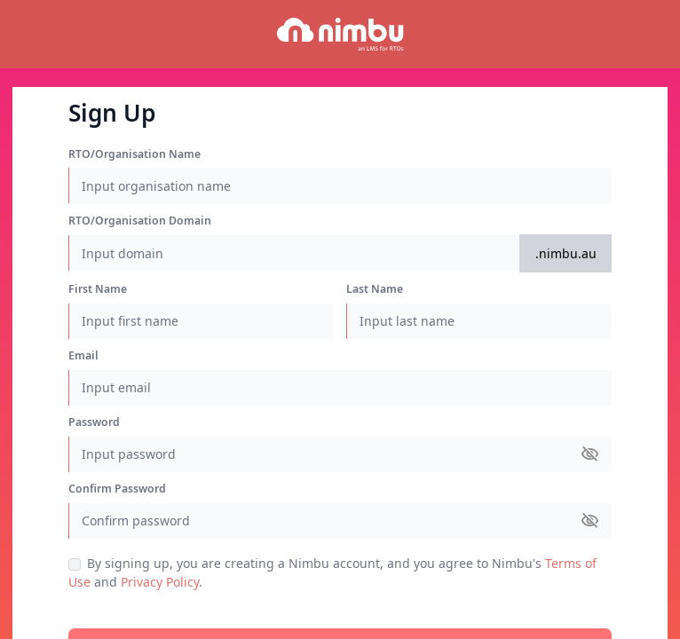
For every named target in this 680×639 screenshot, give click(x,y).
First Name (97, 288)
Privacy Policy (160, 581)
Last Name (374, 288)
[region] (340, 319)
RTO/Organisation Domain (139, 220)
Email (83, 355)
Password (94, 422)
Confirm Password (117, 488)
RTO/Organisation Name (134, 154)
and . (340, 582)
